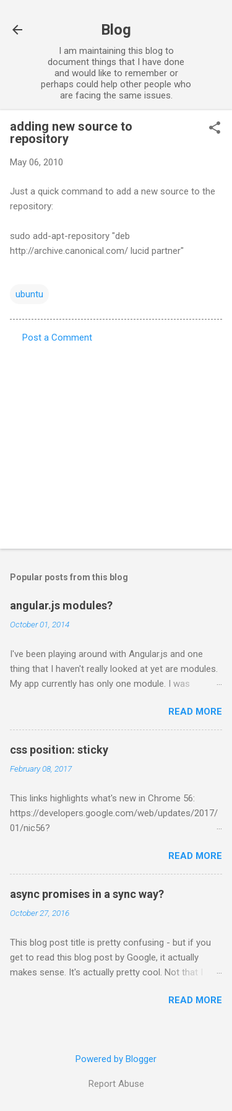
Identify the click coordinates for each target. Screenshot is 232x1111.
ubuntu (29, 294)
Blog (116, 29)
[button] (214, 128)
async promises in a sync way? (87, 893)
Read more (195, 711)
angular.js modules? (61, 605)
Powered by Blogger (116, 1059)
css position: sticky (59, 749)
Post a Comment (57, 337)
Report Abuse (116, 1083)
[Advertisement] (116, 442)
